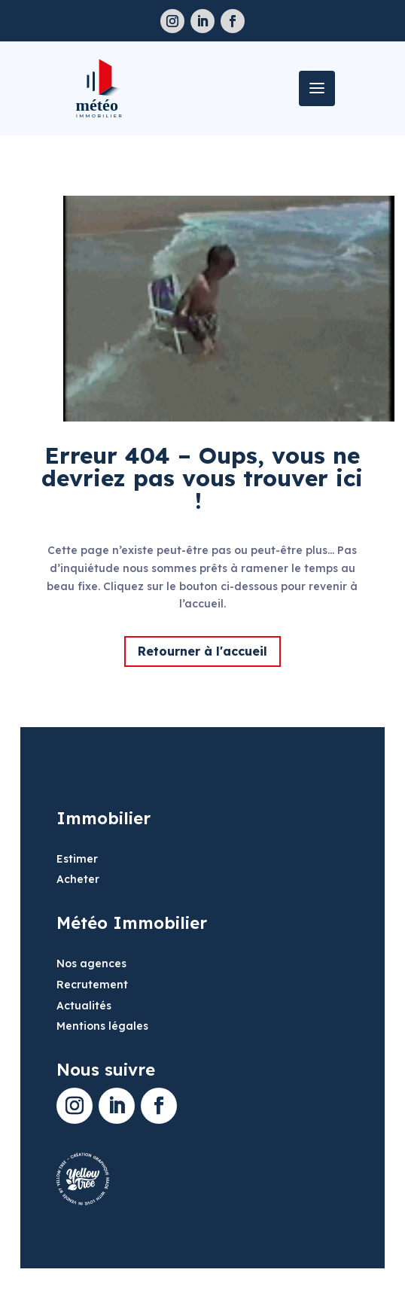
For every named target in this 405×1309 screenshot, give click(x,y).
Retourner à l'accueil (202, 651)
